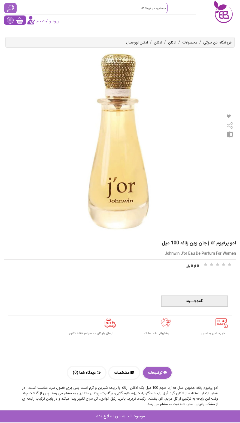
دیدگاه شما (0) (87, 373)
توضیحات (157, 373)
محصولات (189, 42)
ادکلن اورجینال (137, 42)
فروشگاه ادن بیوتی (217, 42)
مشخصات (124, 373)
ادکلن (172, 42)
